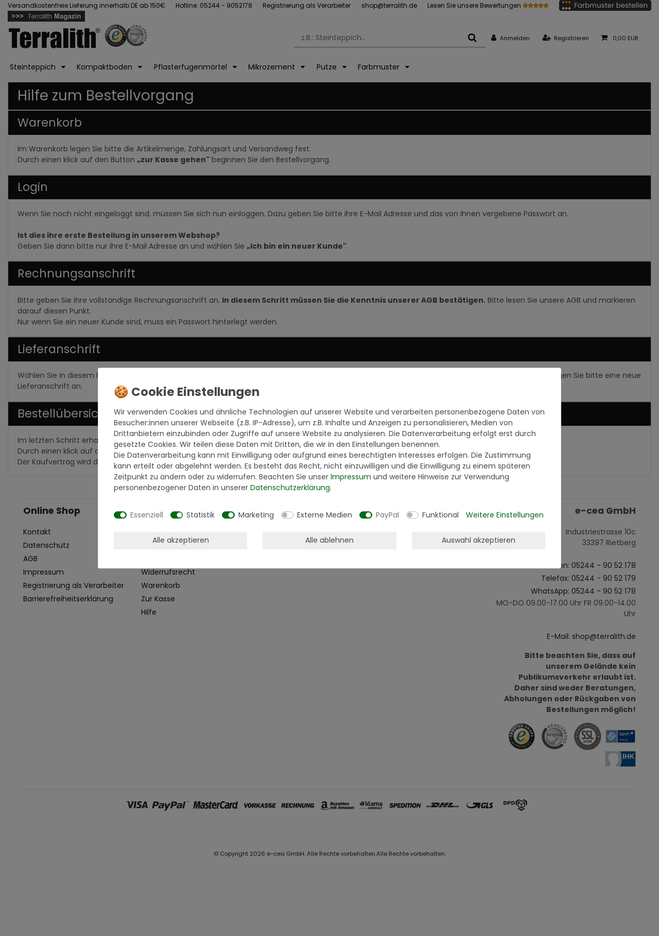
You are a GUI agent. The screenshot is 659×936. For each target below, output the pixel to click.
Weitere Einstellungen (505, 515)
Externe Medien (324, 515)
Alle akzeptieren (180, 540)
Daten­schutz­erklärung (290, 487)
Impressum (351, 477)
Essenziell (146, 515)
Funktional (440, 515)
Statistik (200, 515)
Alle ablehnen (329, 540)
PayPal (387, 515)
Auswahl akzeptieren (478, 540)
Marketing (256, 515)
